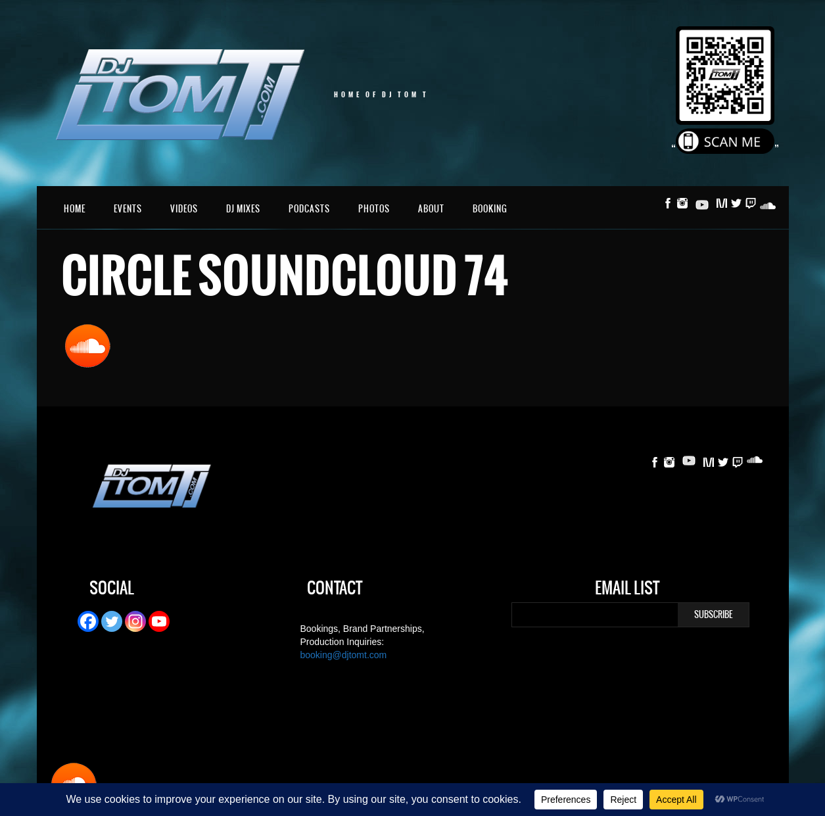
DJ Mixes (243, 209)
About (431, 209)
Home (74, 209)
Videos (184, 209)
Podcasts (309, 209)
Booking (490, 209)
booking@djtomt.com (343, 655)
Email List (627, 590)
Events (128, 209)
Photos (374, 209)
